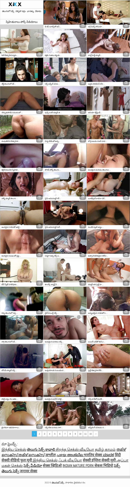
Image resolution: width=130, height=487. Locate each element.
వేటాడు (38, 11)
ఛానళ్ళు (30, 11)
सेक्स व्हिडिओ (52, 465)
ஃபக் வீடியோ (70, 460)
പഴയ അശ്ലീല (70, 455)
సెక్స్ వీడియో (33, 465)
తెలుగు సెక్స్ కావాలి (41, 449)
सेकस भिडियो (104, 465)
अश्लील (50, 455)
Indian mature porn (79, 465)
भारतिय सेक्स (93, 455)
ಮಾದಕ (108, 455)
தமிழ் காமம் (105, 449)
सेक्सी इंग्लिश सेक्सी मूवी (100, 460)
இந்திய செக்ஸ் (14, 449)
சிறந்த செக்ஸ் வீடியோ (75, 449)
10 (80, 433)
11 (85, 433)
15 (90, 433)
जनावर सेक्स (28, 471)
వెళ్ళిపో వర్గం (20, 11)
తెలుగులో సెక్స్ (8, 11)
